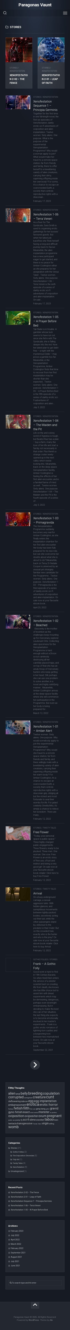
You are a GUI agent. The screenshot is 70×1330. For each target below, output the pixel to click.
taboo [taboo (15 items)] (49, 1119)
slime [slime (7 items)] (33, 1119)
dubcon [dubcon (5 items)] (24, 1101)
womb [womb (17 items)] (13, 1127)
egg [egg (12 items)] (31, 1101)
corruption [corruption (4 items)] (28, 1098)
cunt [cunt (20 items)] (50, 1097)
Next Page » (35, 1065)
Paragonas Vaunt (35, 4)
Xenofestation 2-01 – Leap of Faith (51, 79)
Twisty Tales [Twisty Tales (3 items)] (37, 1124)
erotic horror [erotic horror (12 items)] (48, 1105)
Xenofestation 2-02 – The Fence (19, 79)
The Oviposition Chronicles (23, 1156)
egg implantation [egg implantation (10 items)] (45, 1101)
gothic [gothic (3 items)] (48, 1109)
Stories (14, 68)
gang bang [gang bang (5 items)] (40, 1109)
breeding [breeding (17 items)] (35, 1093)
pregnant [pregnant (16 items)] (54, 1116)
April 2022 (15, 1240)
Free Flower (41, 832)
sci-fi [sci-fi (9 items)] (26, 1119)
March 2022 (16, 1244)
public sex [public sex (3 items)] (11, 1120)
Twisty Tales (49, 828)
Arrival (37, 893)
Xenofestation (17, 71)
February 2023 (17, 1231)
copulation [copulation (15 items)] (51, 1093)
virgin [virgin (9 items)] (45, 1123)
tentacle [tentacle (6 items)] (12, 1123)
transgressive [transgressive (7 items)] (24, 1123)
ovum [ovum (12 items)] (42, 1116)
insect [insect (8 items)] (26, 1112)
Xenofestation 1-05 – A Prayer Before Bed (45, 321)
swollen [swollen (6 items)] (40, 1119)
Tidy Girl (16, 1159)
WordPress (34, 1320)
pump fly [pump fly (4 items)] (19, 1120)
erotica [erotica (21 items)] (33, 1104)
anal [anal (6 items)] (18, 1093)
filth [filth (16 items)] (26, 1108)
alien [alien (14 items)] (11, 1093)
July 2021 (15, 1261)
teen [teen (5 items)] (56, 1120)
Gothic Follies (40, 959)
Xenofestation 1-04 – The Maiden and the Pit (45, 425)
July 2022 (15, 1235)
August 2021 (16, 1257)
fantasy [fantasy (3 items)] (10, 1109)
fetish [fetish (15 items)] (18, 1108)
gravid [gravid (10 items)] (54, 1108)
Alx (51, 1320)
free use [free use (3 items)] (32, 1109)
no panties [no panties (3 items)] (53, 1112)
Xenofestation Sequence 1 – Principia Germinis (45, 106)
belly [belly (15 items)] (24, 1093)
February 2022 (17, 1248)
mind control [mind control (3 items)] (34, 1112)
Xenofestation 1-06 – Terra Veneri (26, 1205)
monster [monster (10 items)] (44, 1112)
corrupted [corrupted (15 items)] (16, 1097)
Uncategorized (17, 1171)
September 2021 (18, 1253)
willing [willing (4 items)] (51, 1124)
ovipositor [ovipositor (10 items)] (31, 1116)
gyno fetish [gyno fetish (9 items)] (15, 1112)
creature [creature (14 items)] (39, 1097)
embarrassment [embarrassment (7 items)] (17, 1104)
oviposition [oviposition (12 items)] (16, 1116)
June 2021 (15, 1266)
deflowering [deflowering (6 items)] (14, 1101)
